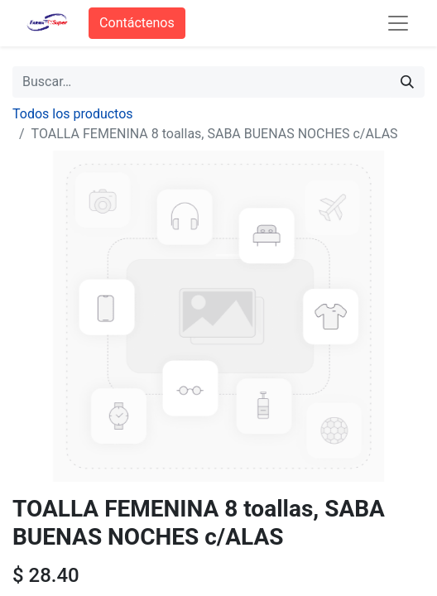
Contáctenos (137, 23)
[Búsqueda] (407, 82)
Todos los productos (72, 114)
